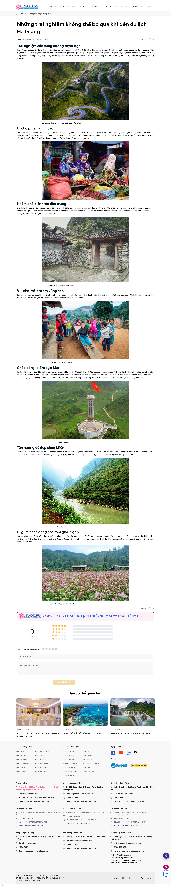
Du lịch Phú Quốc (41, 767)
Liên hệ (150, 7)
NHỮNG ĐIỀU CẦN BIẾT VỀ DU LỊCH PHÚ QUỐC (82, 733)
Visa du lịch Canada (70, 763)
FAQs (116, 878)
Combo (83, 7)
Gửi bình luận (64, 682)
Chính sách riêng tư (129, 878)
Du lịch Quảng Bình (22, 759)
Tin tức (23, 14)
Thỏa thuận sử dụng (148, 878)
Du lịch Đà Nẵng (40, 759)
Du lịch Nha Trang (41, 763)
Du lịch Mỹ (86, 751)
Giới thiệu (52, 7)
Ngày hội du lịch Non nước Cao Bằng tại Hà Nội (130, 733)
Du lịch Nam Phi (88, 755)
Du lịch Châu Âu (68, 759)
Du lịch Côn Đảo (21, 772)
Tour (108, 7)
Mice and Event (69, 7)
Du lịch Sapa (39, 755)
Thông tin (138, 7)
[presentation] (34, 683)
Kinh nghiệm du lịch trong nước (40, 14)
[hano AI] (166, 856)
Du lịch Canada (68, 755)
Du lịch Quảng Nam (22, 763)
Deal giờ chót (122, 7)
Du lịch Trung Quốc (70, 772)
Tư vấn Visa (96, 7)
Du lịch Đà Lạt (20, 767)
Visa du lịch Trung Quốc (91, 763)
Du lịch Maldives (68, 776)
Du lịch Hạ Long (21, 755)
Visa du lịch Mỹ (88, 759)
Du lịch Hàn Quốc (89, 767)
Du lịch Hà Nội (20, 751)
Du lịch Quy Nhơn (41, 772)
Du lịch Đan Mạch (69, 767)
